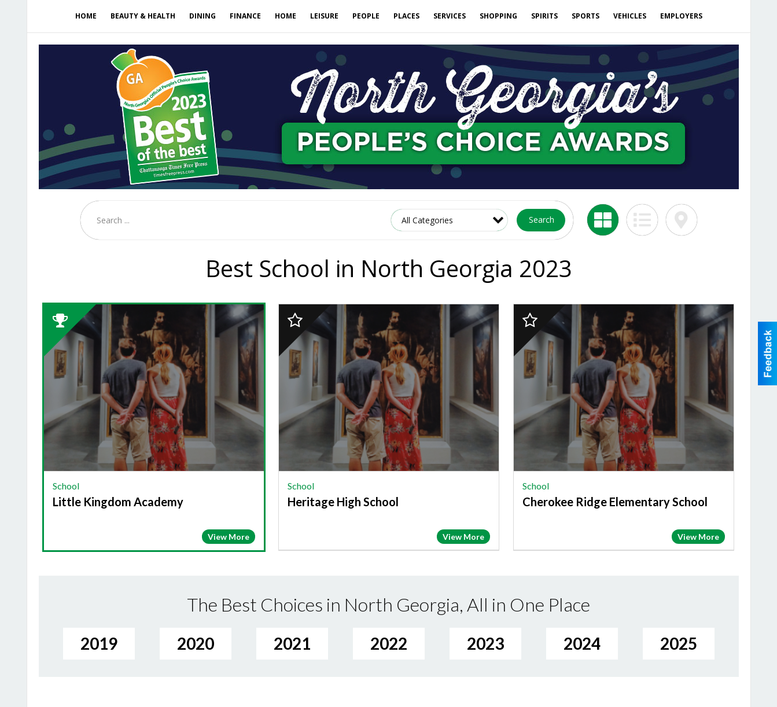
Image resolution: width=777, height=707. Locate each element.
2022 (388, 643)
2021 (292, 643)
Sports (585, 16)
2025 (678, 643)
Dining (202, 16)
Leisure (324, 16)
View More (228, 537)
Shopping (498, 16)
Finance (245, 16)
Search (541, 219)
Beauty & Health (143, 16)
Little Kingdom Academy (118, 502)
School (66, 485)
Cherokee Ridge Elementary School (615, 502)
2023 (485, 643)
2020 (195, 643)
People (366, 16)
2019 (98, 643)
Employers (681, 16)
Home (86, 16)
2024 (582, 643)
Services (449, 16)
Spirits (544, 16)
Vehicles (629, 16)
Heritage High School (343, 502)
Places (406, 16)
